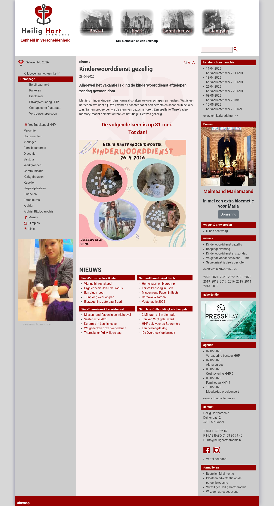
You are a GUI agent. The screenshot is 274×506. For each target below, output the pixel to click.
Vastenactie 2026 (153, 301)
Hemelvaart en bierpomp (158, 283)
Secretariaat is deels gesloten (225, 262)
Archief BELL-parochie (38, 211)
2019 (206, 281)
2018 (215, 281)
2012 (215, 286)
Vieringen (30, 142)
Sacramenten (33, 136)
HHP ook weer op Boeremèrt (161, 323)
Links (30, 229)
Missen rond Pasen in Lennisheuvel (107, 314)
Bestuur (29, 159)
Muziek (31, 217)
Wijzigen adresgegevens (222, 491)
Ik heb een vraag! (217, 231)
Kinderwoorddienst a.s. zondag (226, 253)
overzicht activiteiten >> (219, 398)
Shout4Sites (29, 324)
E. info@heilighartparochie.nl (222, 440)
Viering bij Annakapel (98, 283)
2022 (231, 277)
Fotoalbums (32, 200)
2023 (223, 277)
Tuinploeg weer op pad (99, 297)
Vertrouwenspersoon (43, 113)
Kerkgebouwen (34, 176)
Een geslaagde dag (154, 328)
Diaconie (30, 153)
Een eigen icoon (94, 292)
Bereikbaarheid (39, 84)
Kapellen (30, 182)
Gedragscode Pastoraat (45, 107)
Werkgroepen (32, 165)
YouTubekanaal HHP (40, 124)
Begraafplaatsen (35, 188)
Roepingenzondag (218, 249)
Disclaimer (36, 96)
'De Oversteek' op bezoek (158, 332)
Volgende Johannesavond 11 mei (228, 258)
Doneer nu (228, 214)
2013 (206, 286)
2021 (239, 277)
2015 (239, 281)
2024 (215, 277)
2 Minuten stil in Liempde (158, 314)
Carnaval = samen (154, 297)
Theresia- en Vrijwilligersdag (103, 332)
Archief (28, 205)
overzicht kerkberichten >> (220, 115)
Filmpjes (32, 223)
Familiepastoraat (35, 148)
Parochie (30, 130)
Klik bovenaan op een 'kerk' (42, 73)
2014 (247, 281)
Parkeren (35, 90)
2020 (247, 277)
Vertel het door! (216, 459)
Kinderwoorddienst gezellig (224, 244)
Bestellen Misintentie (220, 473)
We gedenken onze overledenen (105, 328)
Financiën (30, 194)
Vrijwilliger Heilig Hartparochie (226, 487)
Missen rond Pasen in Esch (160, 292)
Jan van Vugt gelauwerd (158, 319)
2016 (231, 281)
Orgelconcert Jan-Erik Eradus (103, 288)
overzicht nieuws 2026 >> (220, 269)
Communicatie (33, 171)
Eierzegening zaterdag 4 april (103, 301)
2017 (223, 281)
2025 (206, 277)
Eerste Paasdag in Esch (157, 288)
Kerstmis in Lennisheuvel (100, 323)
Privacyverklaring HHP (44, 102)
